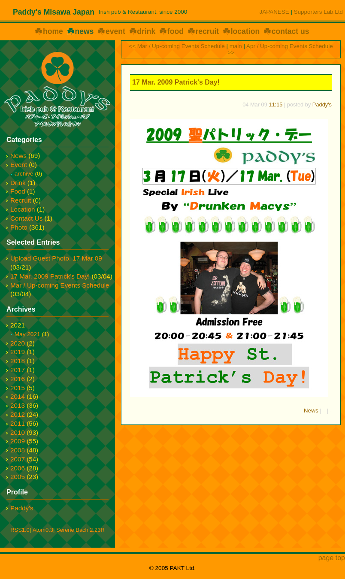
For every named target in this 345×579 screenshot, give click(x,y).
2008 (17, 450)
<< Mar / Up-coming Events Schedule (176, 46)
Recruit (20, 200)
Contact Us (26, 218)
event (115, 31)
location (245, 31)
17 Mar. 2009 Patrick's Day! (176, 82)
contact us (290, 31)
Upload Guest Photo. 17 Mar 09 (56, 258)
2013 (17, 405)
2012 (17, 414)
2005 (17, 476)
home (53, 31)
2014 (17, 396)
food (175, 31)
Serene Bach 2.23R (80, 530)
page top (331, 557)
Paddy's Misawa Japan (53, 12)
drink (146, 31)
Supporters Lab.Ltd (318, 12)
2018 (17, 360)
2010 (17, 432)
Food (17, 191)
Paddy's (322, 104)
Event (18, 164)
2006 (17, 468)
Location (22, 209)
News (311, 410)
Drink (17, 182)
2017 (17, 369)
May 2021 (27, 334)
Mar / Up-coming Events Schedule (59, 285)
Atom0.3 (43, 530)
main (236, 46)
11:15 (275, 104)
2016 (17, 378)
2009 (17, 441)
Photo (18, 227)
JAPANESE (274, 12)
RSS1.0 (19, 530)
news (84, 31)
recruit (207, 31)
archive (24, 173)
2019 (17, 351)
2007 (17, 459)
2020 (17, 343)
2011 (17, 423)
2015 (17, 387)
